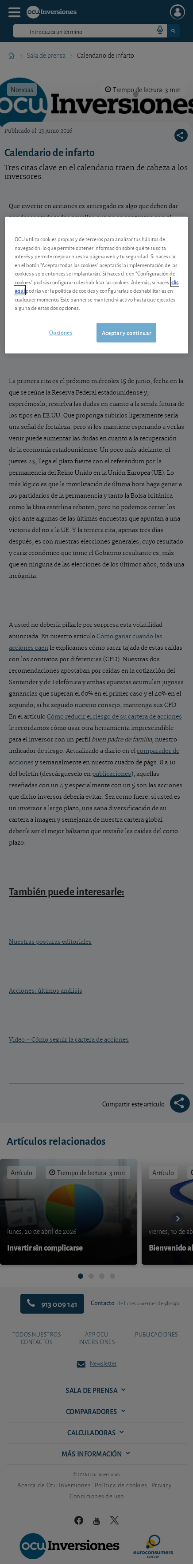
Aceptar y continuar (126, 332)
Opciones (60, 332)
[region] (96, 285)
